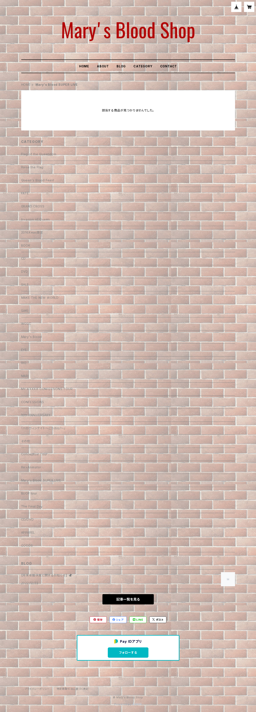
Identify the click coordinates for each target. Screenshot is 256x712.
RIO (24, 363)
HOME (84, 66)
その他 (25, 441)
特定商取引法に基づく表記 (73, 688)
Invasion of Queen (35, 219)
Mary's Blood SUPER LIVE (41, 480)
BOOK (25, 245)
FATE (25, 193)
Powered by (128, 704)
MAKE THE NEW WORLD (40, 297)
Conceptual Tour (34, 454)
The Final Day (32, 506)
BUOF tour (29, 493)
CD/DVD (27, 519)
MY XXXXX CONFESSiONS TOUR (47, 389)
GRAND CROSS (32, 206)
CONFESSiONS (32, 402)
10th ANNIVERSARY (36, 415)
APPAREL (28, 532)
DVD (24, 271)
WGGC (26, 324)
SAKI (24, 310)
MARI (25, 376)
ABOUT (103, 66)
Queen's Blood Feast (37, 180)
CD (23, 258)
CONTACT (168, 66)
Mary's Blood (31, 337)
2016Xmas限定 (32, 232)
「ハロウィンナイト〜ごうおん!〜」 (43, 428)
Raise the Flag (32, 167)
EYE (24, 350)
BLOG (121, 66)
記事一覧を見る (128, 599)
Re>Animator (31, 467)
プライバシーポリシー (37, 688)
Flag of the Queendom (38, 154)
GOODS (27, 545)
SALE (25, 284)
